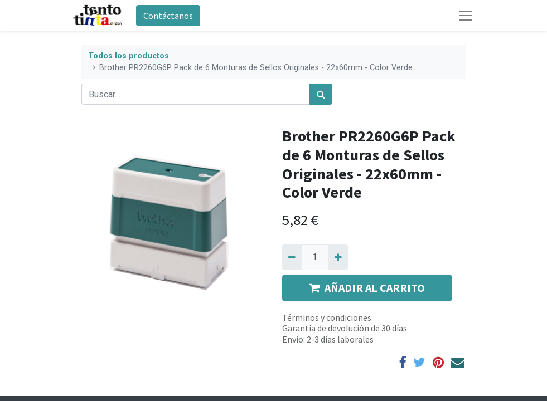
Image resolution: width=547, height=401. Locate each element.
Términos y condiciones (326, 317)
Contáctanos (168, 15)
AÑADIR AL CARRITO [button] (367, 288)
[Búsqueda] (320, 94)
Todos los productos (128, 56)
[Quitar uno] (292, 257)
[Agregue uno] (338, 257)
